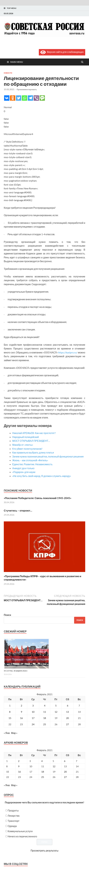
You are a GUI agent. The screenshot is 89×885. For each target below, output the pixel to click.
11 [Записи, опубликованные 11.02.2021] (44, 711)
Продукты (13, 810)
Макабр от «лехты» (22, 444)
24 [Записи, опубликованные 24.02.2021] (33, 724)
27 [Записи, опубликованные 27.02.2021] (67, 724)
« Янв (7, 732)
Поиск (7, 614)
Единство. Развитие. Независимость (32, 464)
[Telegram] (30, 98)
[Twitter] (18, 98)
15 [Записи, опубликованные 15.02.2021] (9, 718)
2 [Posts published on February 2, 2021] (18, 760)
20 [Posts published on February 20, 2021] (65, 771)
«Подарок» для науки (23, 472)
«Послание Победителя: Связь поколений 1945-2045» (37, 498)
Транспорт (13, 820)
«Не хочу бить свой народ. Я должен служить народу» (41, 475)
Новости (8, 73)
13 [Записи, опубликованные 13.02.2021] (67, 711)
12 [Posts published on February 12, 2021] (54, 766)
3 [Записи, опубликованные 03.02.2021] (33, 705)
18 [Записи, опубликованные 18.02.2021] (44, 718)
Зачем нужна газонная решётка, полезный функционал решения (48, 456)
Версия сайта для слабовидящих (62, 51)
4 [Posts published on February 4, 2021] (42, 760)
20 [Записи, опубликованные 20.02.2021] (67, 718)
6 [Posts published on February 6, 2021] (64, 760)
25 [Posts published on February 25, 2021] (42, 776)
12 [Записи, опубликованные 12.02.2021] (56, 711)
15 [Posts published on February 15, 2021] (7, 771)
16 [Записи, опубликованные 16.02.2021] (21, 718)
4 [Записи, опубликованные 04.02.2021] (44, 705)
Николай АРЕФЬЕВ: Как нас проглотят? (34, 433)
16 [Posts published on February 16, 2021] (19, 771)
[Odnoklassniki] (12, 98)
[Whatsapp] (24, 98)
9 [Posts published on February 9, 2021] (18, 766)
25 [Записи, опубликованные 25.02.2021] (44, 724)
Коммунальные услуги (20, 831)
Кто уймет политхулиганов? (27, 448)
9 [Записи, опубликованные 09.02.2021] (21, 711)
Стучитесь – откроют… (18, 510)
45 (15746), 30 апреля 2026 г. (16, 671)
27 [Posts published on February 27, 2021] (65, 776)
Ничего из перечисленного (22, 836)
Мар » (14, 732)
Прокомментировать (27, 89)
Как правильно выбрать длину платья (33, 452)
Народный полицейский (25, 436)
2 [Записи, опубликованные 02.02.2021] (21, 705)
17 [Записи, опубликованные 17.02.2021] (33, 718)
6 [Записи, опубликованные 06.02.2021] (67, 705)
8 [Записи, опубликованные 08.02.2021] (9, 711)
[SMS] (42, 98)
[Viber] (36, 98)
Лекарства (13, 815)
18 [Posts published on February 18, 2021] (42, 771)
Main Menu (16, 62)
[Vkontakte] (6, 98)
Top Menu (11, 8)
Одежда (12, 826)
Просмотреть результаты (44, 850)
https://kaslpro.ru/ (67, 352)
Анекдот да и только (23, 468)
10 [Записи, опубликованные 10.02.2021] (33, 711)
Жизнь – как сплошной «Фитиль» (30, 460)
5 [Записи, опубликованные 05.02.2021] (56, 705)
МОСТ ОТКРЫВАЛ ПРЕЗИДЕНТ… (31, 440)
